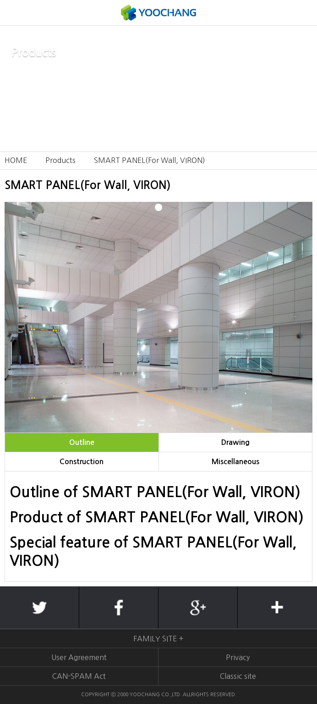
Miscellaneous (235, 461)
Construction (82, 461)
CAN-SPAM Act (79, 676)
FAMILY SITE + (158, 638)
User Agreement (79, 657)
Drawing (235, 442)
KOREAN (304, 12)
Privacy (238, 657)
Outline (81, 442)
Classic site (238, 676)
